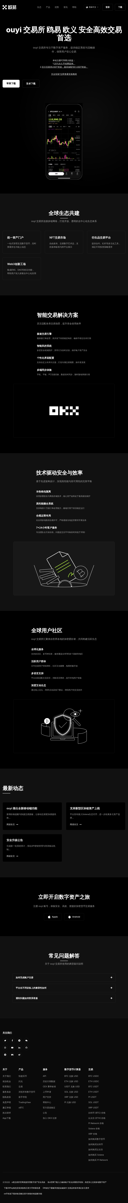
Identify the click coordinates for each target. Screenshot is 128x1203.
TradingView (25, 1102)
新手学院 (23, 1097)
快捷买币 (23, 1076)
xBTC (21, 1107)
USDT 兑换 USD (72, 1086)
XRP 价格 (92, 1134)
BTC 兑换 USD (71, 1076)
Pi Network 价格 (96, 1123)
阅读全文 (12, 824)
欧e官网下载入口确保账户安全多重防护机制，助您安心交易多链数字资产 (77, 1182)
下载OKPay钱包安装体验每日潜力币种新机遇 (22, 1188)
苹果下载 (11, 83)
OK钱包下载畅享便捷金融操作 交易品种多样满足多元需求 (66, 1188)
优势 (57, 7)
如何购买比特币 (95, 1144)
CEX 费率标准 (49, 1086)
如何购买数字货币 (96, 1139)
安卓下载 (30, 83)
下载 (120, 7)
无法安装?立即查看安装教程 (64, 74)
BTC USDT (93, 1086)
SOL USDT (93, 1102)
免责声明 (7, 1102)
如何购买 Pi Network (98, 1160)
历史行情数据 (49, 1081)
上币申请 (47, 1092)
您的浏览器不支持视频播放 (64, 142)
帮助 (74, 7)
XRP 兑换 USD (71, 1097)
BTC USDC (93, 1076)
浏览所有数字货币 (27, 1092)
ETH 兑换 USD (71, 1081)
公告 (45, 1112)
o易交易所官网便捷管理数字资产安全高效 (28, 1182)
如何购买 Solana (96, 1154)
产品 (48, 7)
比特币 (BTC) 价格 (96, 1112)
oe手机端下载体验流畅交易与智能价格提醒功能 (23, 1194)
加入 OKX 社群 (50, 1118)
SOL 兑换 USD (71, 1092)
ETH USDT (93, 1092)
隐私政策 (7, 1097)
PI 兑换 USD (70, 1102)
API (44, 1076)
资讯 (65, 7)
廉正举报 (7, 1107)
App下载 (7, 1118)
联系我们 (7, 1086)
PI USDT (92, 1097)
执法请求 (7, 1112)
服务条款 (7, 1092)
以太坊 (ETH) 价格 (97, 1118)
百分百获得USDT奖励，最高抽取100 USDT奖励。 (65, 67)
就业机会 (7, 1081)
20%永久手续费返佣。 (64, 63)
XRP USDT (93, 1107)
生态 (39, 7)
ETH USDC (93, 1081)
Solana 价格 (94, 1128)
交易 (21, 1086)
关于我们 (7, 1076)
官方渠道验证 (49, 1107)
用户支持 (47, 1097)
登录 (108, 7)
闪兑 (21, 1081)
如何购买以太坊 (95, 1149)
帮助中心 (47, 1102)
